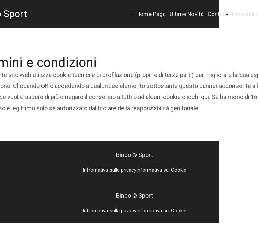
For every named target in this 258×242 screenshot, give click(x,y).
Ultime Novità (187, 14)
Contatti (218, 14)
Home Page (151, 14)
